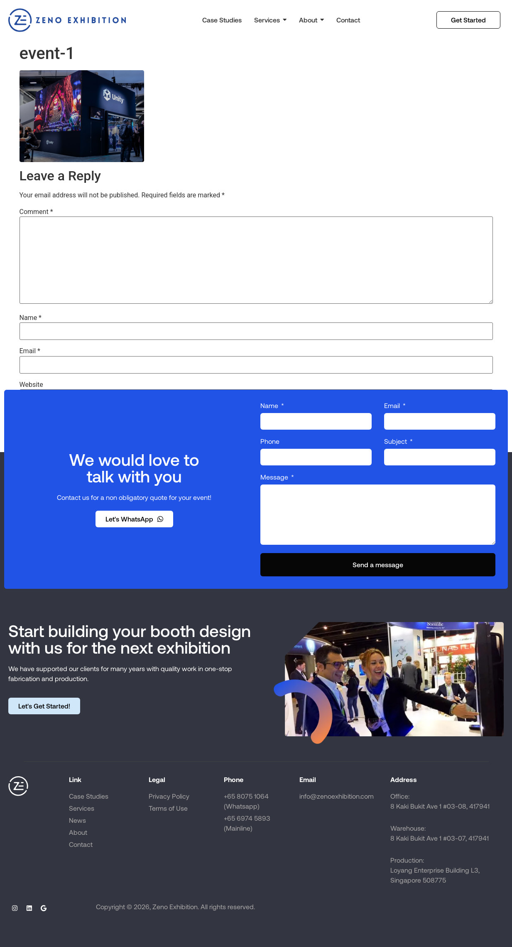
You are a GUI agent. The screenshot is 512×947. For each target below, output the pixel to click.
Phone (269, 441)
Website (31, 384)
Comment (36, 212)
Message (275, 477)
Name (31, 318)
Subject (396, 441)
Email (30, 351)
